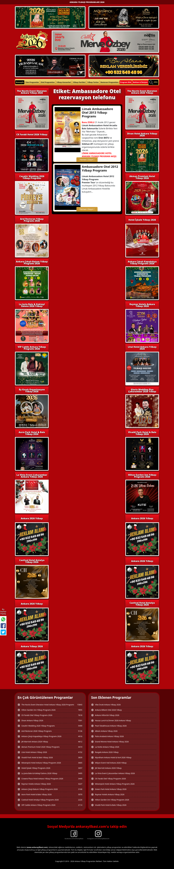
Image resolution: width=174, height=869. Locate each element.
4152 (80, 752)
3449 (80, 778)
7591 (80, 720)
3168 (80, 789)
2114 (80, 805)
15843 (79, 704)
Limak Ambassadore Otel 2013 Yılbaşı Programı (97, 112)
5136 (80, 731)
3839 (80, 757)
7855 (80, 710)
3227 (80, 784)
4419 (80, 747)
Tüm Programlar (32, 82)
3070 (80, 794)
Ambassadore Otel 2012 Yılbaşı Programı (100, 168)
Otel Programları (48, 82)
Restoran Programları (109, 82)
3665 (80, 763)
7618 (80, 715)
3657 (80, 768)
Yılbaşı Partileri (79, 82)
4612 (80, 741)
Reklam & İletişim (140, 82)
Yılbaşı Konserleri (64, 82)
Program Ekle (125, 82)
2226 (80, 800)
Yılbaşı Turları (93, 82)
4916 (80, 736)
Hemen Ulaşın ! (87, 159)
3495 (80, 773)
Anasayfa (20, 82)
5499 (80, 726)
